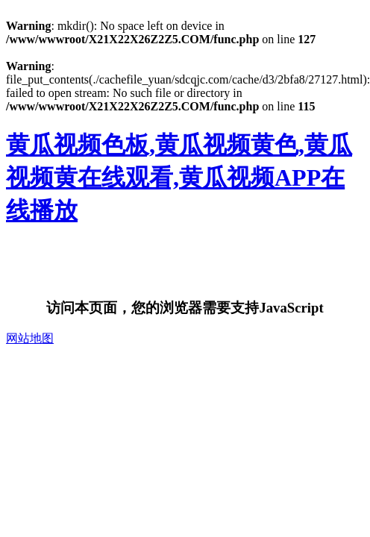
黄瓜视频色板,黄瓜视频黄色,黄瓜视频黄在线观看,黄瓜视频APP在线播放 (179, 177)
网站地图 (30, 338)
